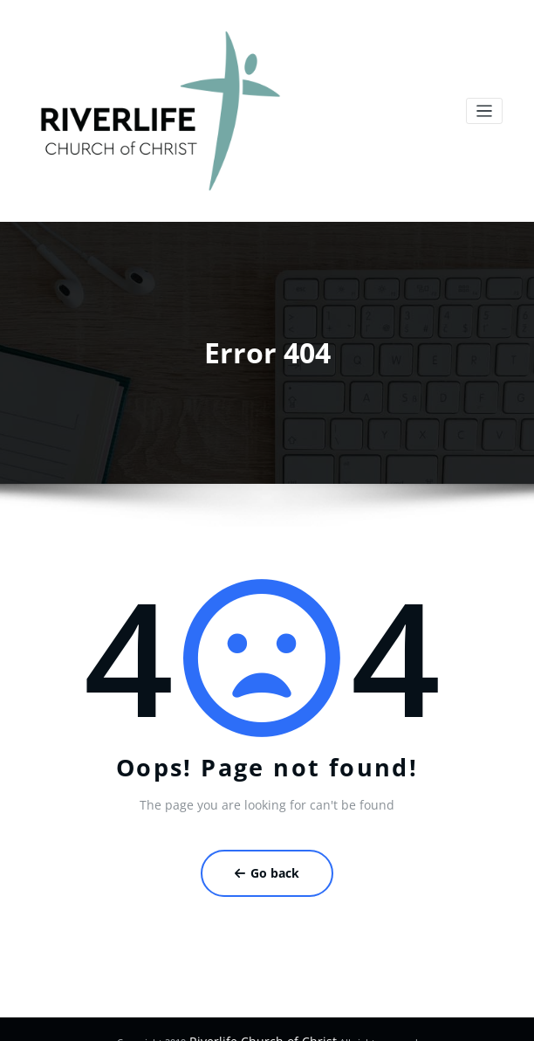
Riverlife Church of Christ (261, 1018)
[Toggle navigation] (484, 105)
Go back (267, 856)
